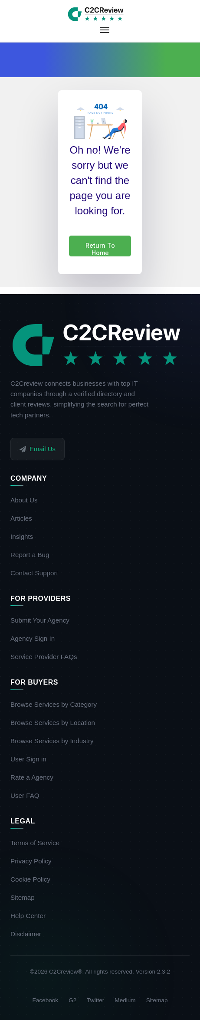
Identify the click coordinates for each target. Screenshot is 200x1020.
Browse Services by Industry (55, 741)
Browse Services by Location (56, 722)
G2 (72, 1000)
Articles (24, 518)
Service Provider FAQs (47, 656)
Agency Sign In (35, 638)
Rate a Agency (35, 777)
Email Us (38, 449)
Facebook (45, 1000)
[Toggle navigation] (104, 30)
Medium (125, 1000)
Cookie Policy (33, 879)
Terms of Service (38, 842)
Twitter (95, 1000)
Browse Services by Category (56, 704)
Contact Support (37, 573)
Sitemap (25, 897)
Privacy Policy (34, 861)
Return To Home (100, 249)
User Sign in (31, 759)
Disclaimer (29, 934)
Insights (24, 536)
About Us (27, 500)
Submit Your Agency (43, 620)
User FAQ (28, 795)
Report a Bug (33, 554)
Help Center (31, 915)
